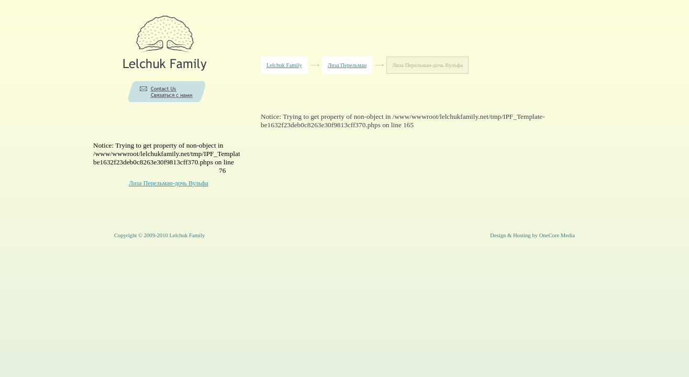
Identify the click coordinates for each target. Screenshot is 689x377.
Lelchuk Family (284, 65)
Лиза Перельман (347, 65)
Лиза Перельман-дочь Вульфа (168, 183)
